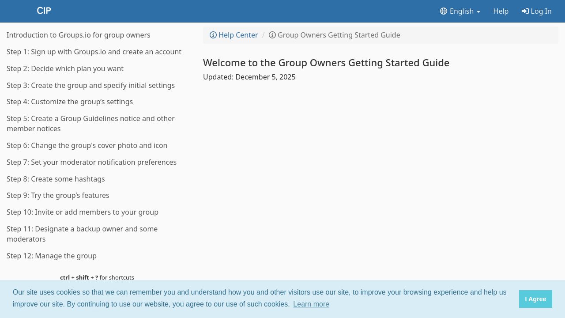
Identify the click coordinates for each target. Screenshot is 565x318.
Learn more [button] (311, 304)
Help (501, 11)
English (459, 11)
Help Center (234, 35)
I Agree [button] (535, 299)
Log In (537, 11)
